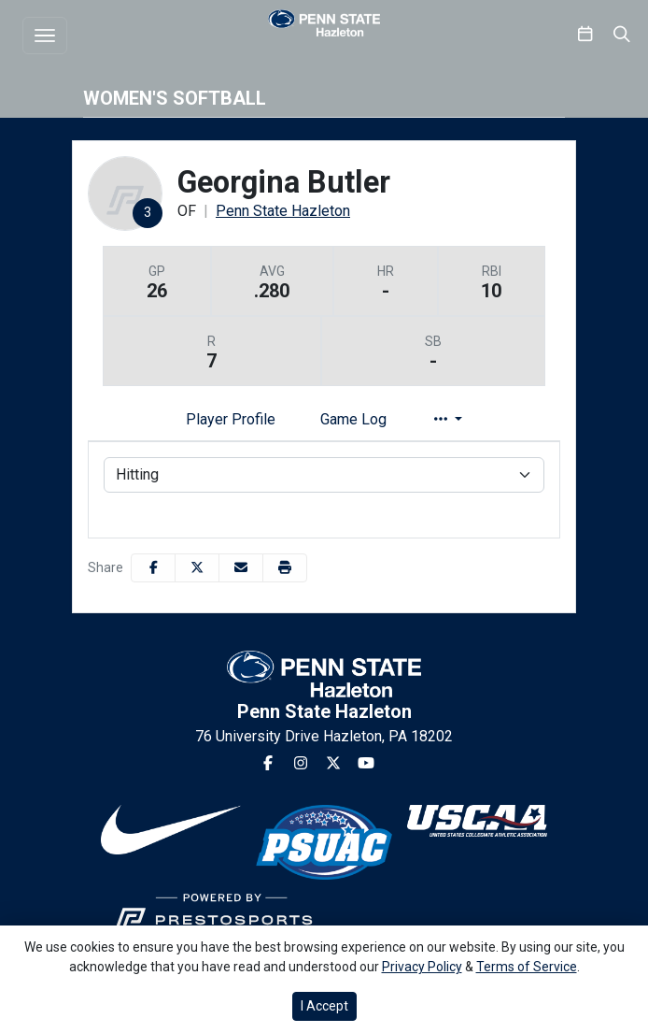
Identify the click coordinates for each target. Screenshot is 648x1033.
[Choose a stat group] (324, 475)
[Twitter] (333, 764)
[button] (284, 567)
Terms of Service (526, 966)
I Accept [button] (324, 1005)
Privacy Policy (422, 966)
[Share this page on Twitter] (197, 567)
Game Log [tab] (353, 419)
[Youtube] (366, 764)
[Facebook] (268, 764)
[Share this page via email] (240, 567)
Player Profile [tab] (230, 419)
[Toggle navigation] (44, 35)
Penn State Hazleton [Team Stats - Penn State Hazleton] (283, 211)
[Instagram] (300, 764)
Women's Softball (174, 98)
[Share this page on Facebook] (153, 567)
